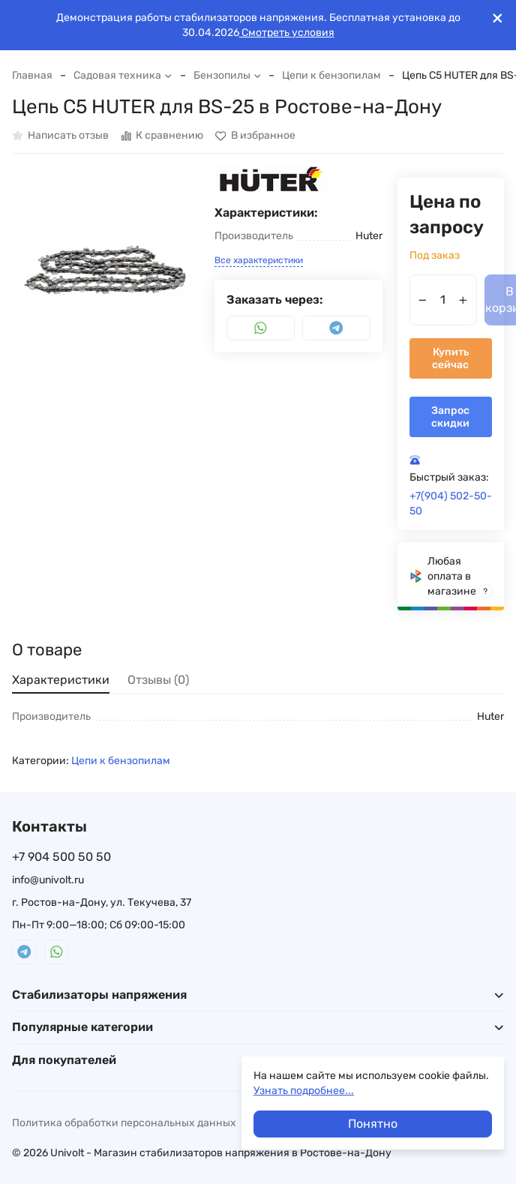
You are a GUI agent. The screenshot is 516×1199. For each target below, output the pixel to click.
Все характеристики (258, 260)
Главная (32, 75)
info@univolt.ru (48, 880)
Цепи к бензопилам (331, 75)
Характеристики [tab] (61, 680)
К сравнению (162, 136)
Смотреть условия (286, 32)
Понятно (373, 1124)
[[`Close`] (497, 18)
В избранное (255, 136)
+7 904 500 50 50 (61, 857)
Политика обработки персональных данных (124, 1123)
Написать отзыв (60, 136)
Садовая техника (123, 75)
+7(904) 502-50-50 (451, 503)
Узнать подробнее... (304, 1090)
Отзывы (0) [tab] (158, 680)
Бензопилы (228, 75)
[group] (106, 259)
